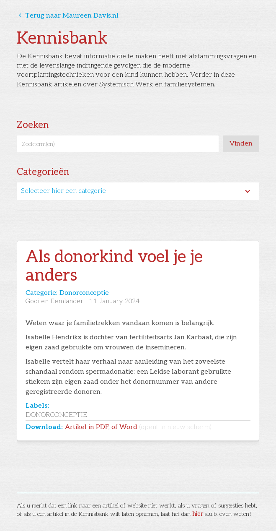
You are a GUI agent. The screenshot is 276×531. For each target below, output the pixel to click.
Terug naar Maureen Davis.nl (68, 16)
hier (197, 514)
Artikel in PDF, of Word (138, 427)
